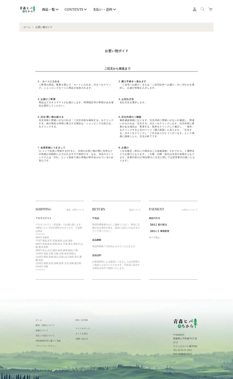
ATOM (84, 320)
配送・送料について (45, 325)
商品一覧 (48, 9)
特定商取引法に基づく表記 (48, 340)
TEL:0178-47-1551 (182, 350)
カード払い (154, 237)
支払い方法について (45, 335)
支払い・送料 (102, 9)
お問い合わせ (81, 338)
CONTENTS (74, 9)
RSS (77, 320)
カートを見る (81, 333)
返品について (42, 330)
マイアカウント (82, 328)
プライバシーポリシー (46, 345)
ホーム (27, 27)
